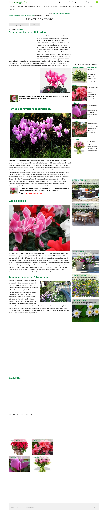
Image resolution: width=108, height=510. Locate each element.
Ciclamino (20, 29)
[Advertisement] (28, 13)
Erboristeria (41, 6)
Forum (61, 2)
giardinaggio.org (58, 13)
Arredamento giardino (28, 6)
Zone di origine (17, 200)
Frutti (85, 6)
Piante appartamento (75, 6)
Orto (90, 6)
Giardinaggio (63, 6)
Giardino (12, 6)
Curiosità (13, 9)
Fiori (18, 6)
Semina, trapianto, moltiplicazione (28, 32)
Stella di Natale (15, 441)
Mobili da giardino (51, 6)
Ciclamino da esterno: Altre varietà (28, 276)
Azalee (34, 441)
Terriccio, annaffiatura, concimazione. (30, 108)
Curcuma (35, 458)
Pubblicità (94, 507)
